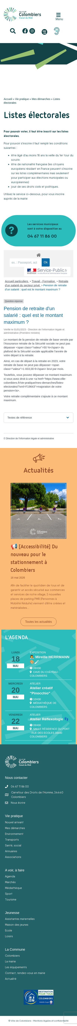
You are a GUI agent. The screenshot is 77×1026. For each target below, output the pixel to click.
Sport (8, 893)
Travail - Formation (44, 281)
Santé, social (13, 845)
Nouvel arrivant (14, 822)
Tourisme (10, 899)
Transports (12, 839)
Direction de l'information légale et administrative (30, 438)
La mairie (10, 961)
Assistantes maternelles (20, 918)
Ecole (8, 930)
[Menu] (58, 17)
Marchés (10, 882)
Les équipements (16, 967)
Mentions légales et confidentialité (51, 1020)
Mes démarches (41, 99)
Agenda (10, 876)
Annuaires (11, 851)
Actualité (10, 978)
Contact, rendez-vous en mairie (25, 973)
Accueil (8, 99)
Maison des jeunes (16, 924)
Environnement (14, 833)
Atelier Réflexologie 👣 (49, 719)
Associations (13, 857)
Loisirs (9, 936)
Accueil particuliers (17, 281)
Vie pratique (22, 99)
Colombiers (12, 955)
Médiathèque (13, 887)
